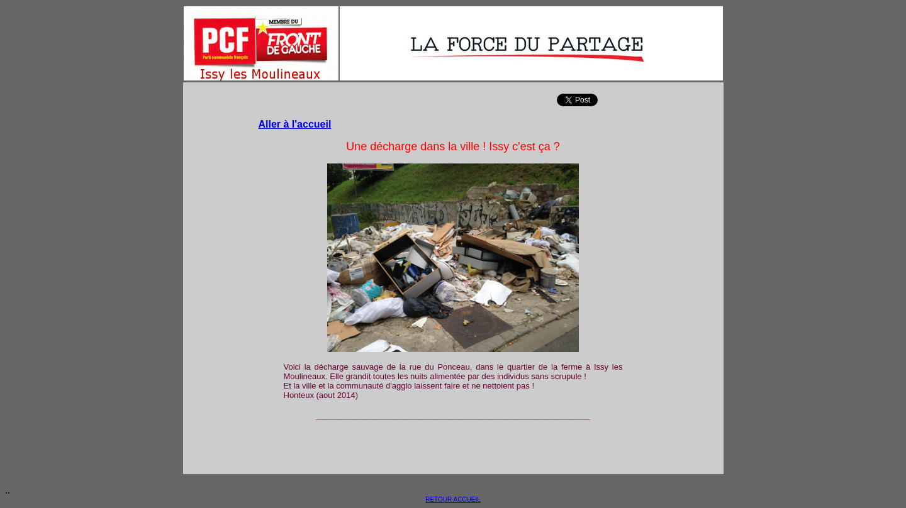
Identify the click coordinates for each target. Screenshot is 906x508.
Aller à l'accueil (295, 124)
